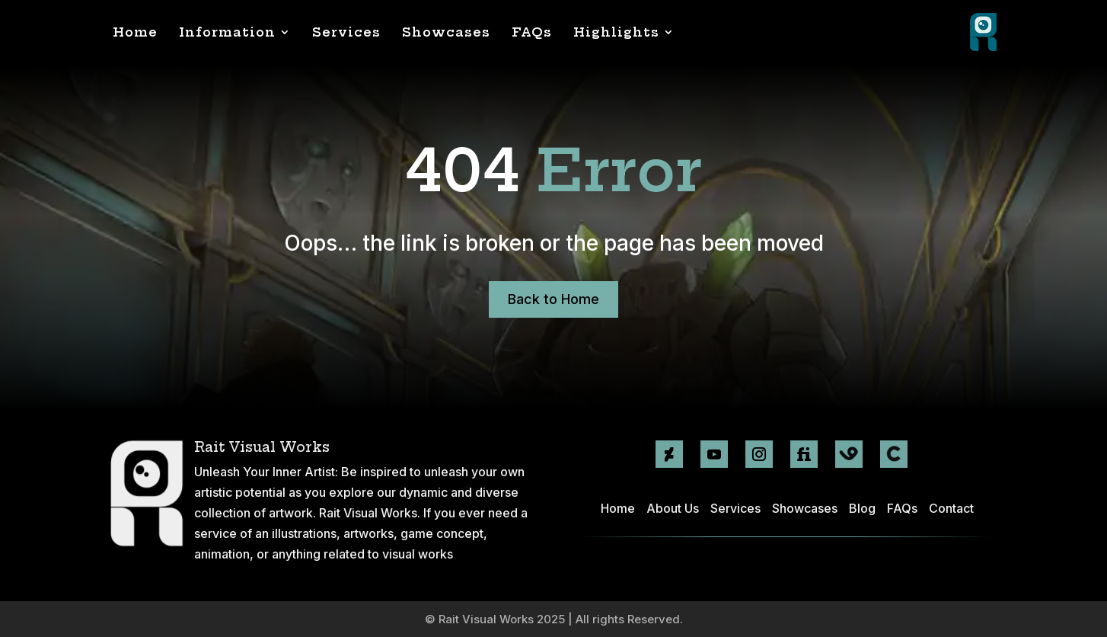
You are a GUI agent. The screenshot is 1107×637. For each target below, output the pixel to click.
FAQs (532, 32)
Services (346, 32)
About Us (672, 508)
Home (135, 32)
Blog (862, 508)
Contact (951, 508)
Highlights (616, 32)
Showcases (446, 32)
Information (227, 32)
